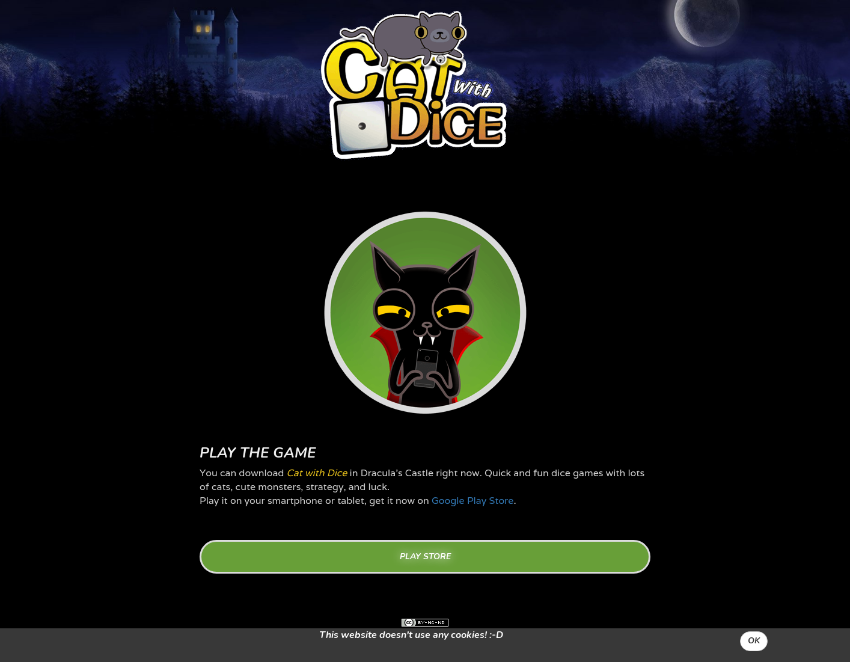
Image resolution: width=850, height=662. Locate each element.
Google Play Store (473, 500)
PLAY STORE (425, 556)
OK (754, 640)
